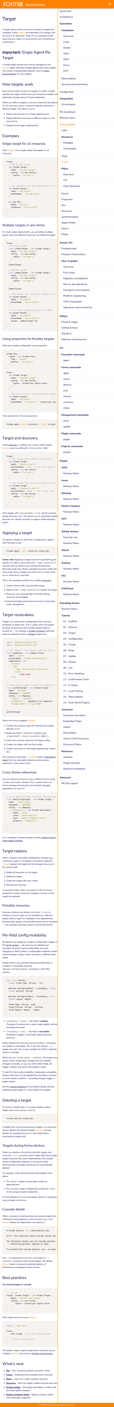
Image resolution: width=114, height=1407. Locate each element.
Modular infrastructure (42, 1353)
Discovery (11, 1383)
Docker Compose (37, 631)
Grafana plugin (13, 1387)
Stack (9, 1379)
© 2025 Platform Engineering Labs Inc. (57, 1404)
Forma (9, 1374)
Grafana (31, 634)
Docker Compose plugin (17, 1394)
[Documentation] (13, 4)
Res (8, 1370)
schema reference (18, 1086)
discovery (13, 445)
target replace (12, 945)
